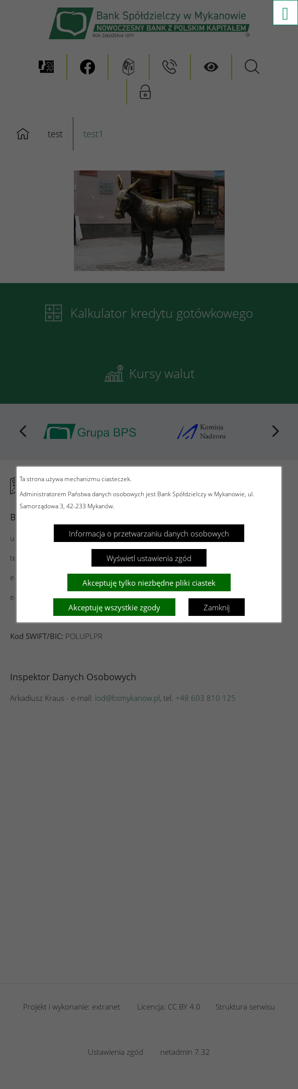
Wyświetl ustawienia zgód (149, 558)
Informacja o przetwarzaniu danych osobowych (149, 533)
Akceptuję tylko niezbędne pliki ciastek (149, 583)
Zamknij (217, 607)
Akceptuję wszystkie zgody (114, 607)
